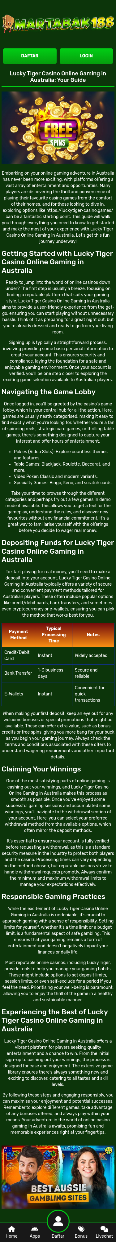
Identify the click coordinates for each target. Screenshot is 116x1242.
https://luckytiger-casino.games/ (79, 210)
